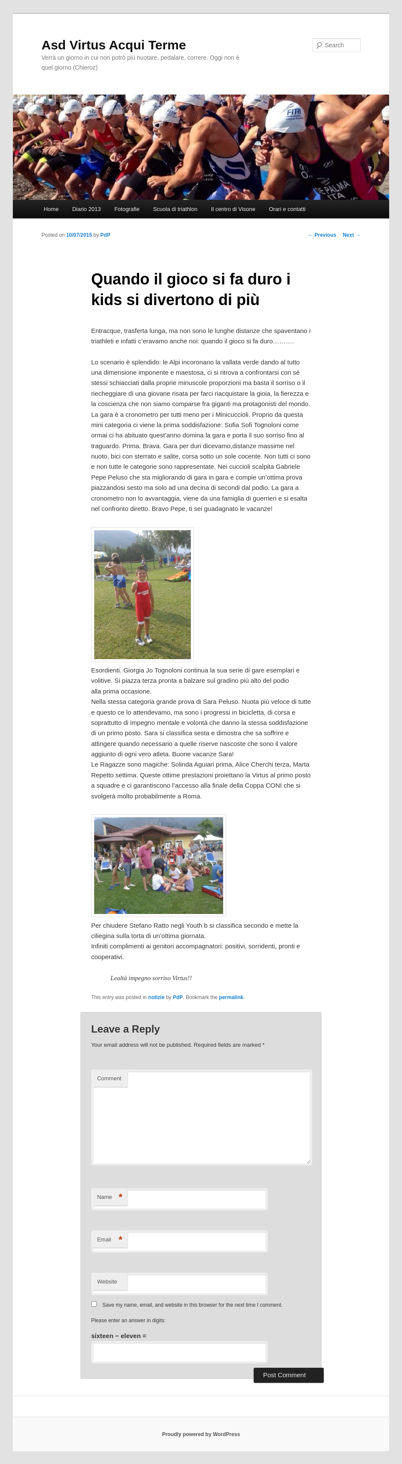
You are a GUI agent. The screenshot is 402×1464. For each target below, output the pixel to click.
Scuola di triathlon (175, 209)
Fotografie (127, 209)
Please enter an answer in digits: (128, 1320)
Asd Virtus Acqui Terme (114, 45)
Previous (322, 235)
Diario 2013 (86, 209)
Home (51, 209)
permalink (231, 997)
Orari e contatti (287, 209)
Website (107, 1281)
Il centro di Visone (233, 209)
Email (110, 1240)
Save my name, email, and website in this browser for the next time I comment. (192, 1305)
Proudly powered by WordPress (201, 1434)
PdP (105, 235)
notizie (156, 997)
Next (351, 235)
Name (110, 1197)
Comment (109, 1078)
